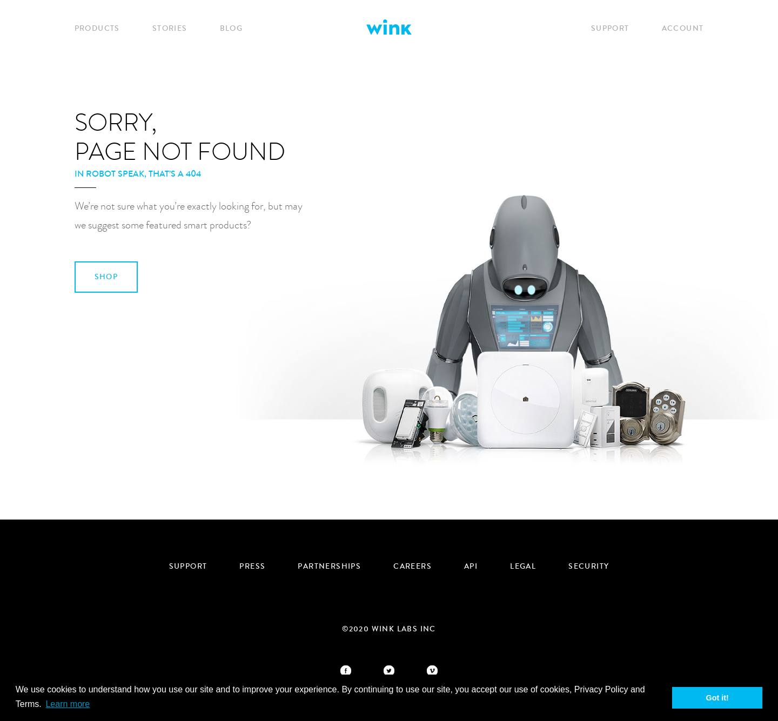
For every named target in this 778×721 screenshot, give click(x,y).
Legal (523, 566)
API (471, 566)
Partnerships (329, 566)
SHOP (106, 277)
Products (97, 28)
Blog (231, 28)
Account (683, 28)
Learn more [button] (67, 704)
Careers (412, 566)
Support (610, 28)
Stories (169, 28)
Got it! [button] (717, 697)
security (588, 566)
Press (252, 566)
